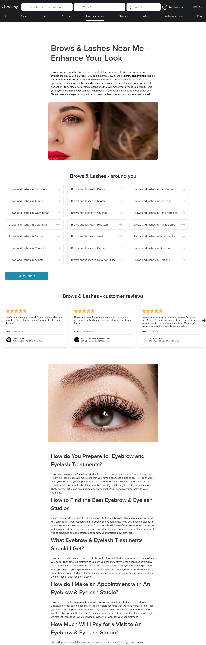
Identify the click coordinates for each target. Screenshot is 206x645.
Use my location (27, 275)
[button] (47, 7)
